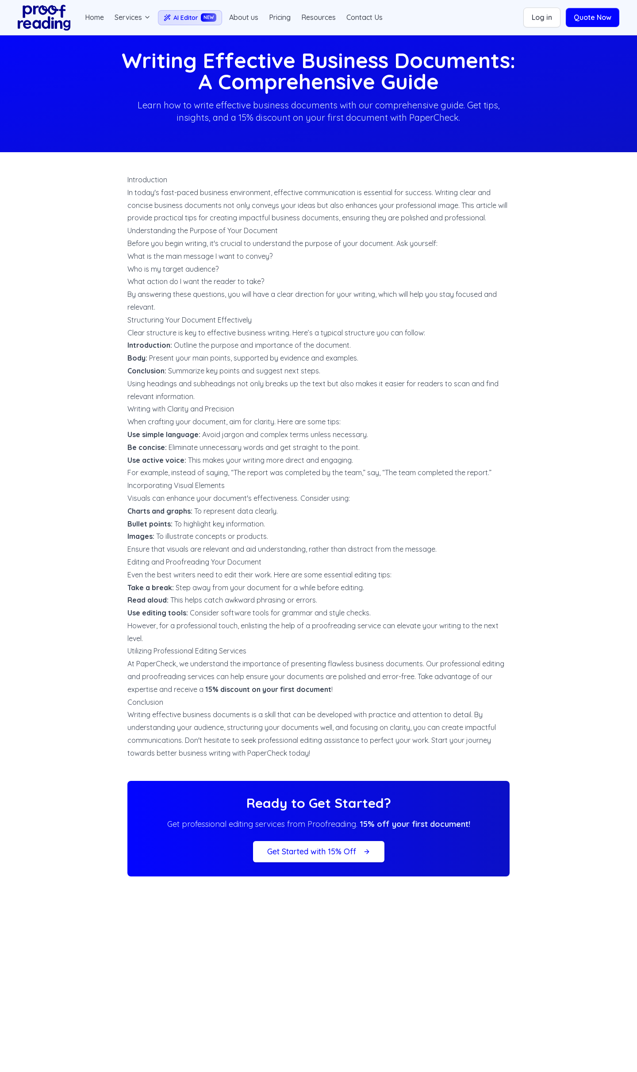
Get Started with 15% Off (318, 851)
